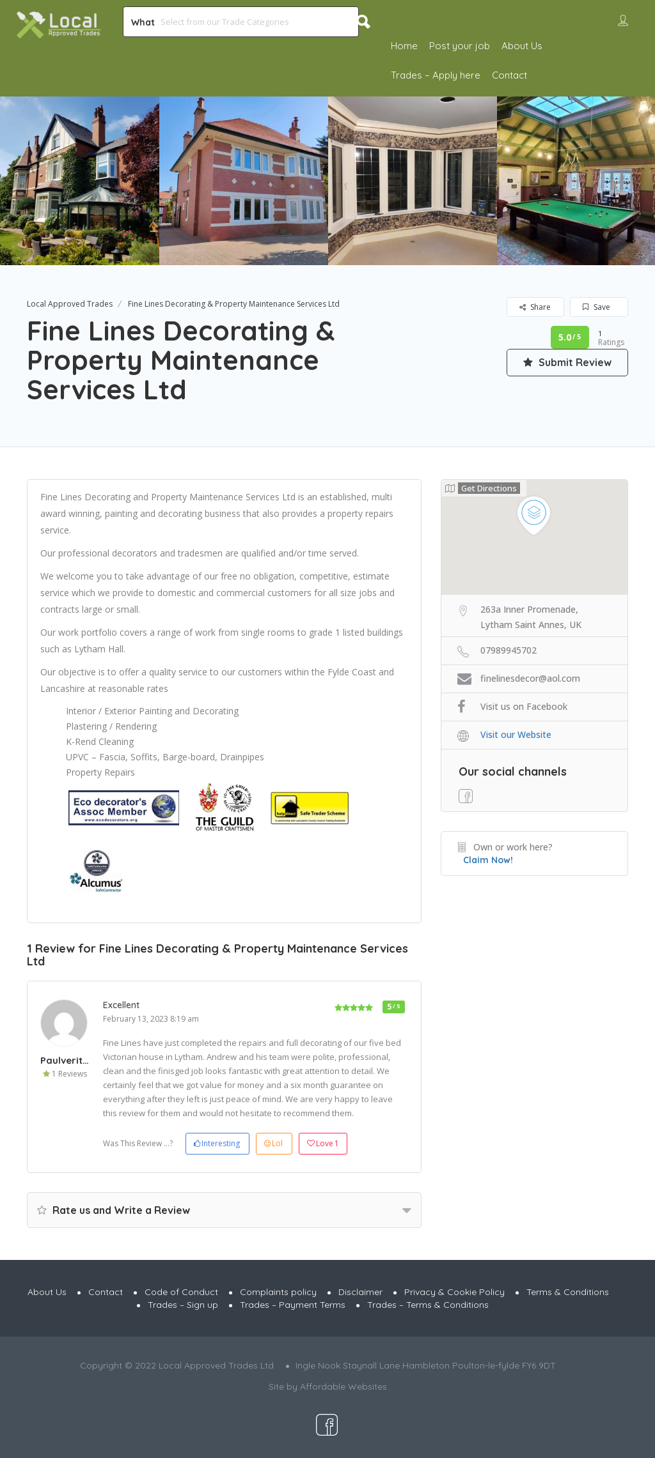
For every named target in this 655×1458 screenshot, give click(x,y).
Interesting (217, 1143)
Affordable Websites (343, 1386)
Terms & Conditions (567, 1292)
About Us (521, 46)
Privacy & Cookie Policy (454, 1292)
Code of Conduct (181, 1292)
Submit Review (567, 362)
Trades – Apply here (435, 75)
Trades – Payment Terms (292, 1304)
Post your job (459, 46)
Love (323, 1144)
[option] (243, 180)
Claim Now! (488, 860)
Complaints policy (278, 1292)
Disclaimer (360, 1292)
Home (404, 46)
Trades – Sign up (183, 1304)
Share (535, 307)
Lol (273, 1143)
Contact (509, 75)
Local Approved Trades (70, 303)
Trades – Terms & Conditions (428, 1304)
